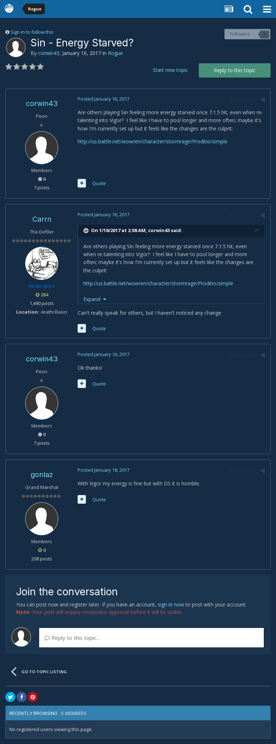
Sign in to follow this (32, 32)
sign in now (171, 604)
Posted (103, 99)
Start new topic (170, 69)
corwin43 (48, 53)
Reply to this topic (235, 70)
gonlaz (42, 474)
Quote (99, 183)
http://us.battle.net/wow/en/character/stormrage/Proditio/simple (152, 141)
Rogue (115, 53)
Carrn (41, 219)
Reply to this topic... (72, 637)
